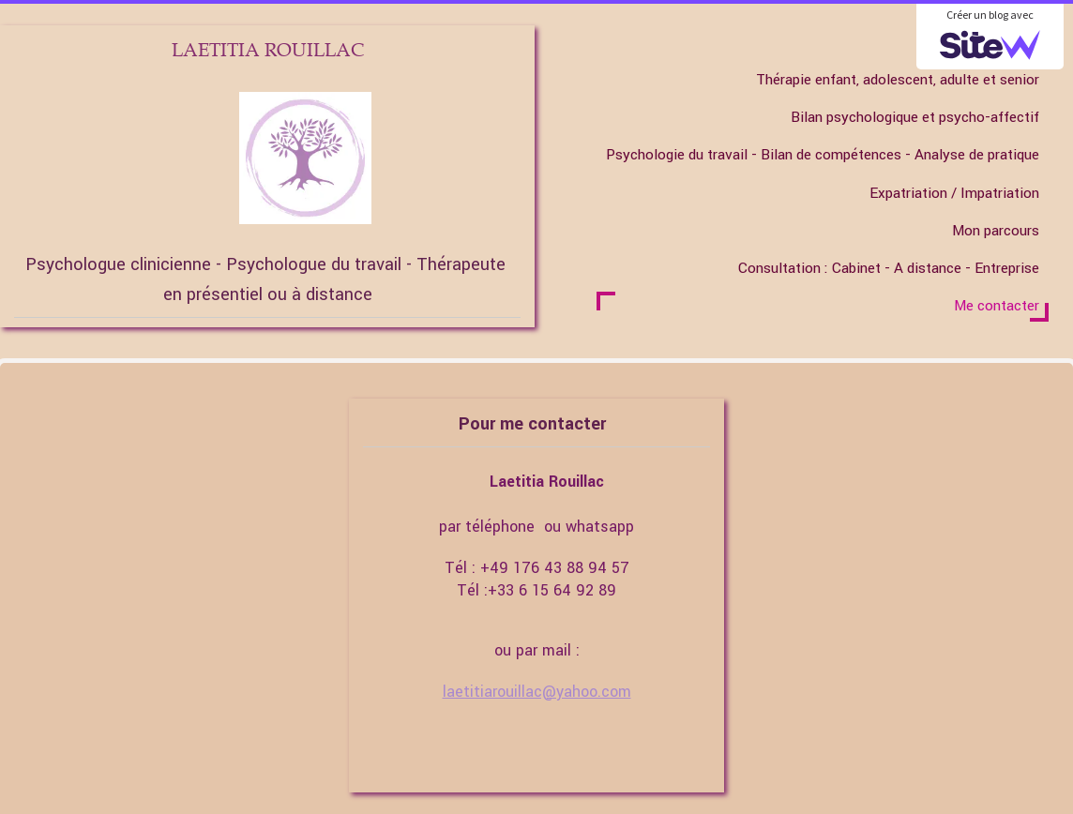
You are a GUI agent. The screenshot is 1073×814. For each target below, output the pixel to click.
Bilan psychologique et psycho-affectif (915, 117)
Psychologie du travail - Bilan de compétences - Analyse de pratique (822, 154)
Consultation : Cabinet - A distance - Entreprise (888, 268)
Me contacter (996, 305)
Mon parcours (995, 230)
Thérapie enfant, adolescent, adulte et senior (897, 79)
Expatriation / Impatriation (954, 193)
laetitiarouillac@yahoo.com (537, 691)
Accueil (1015, 42)
